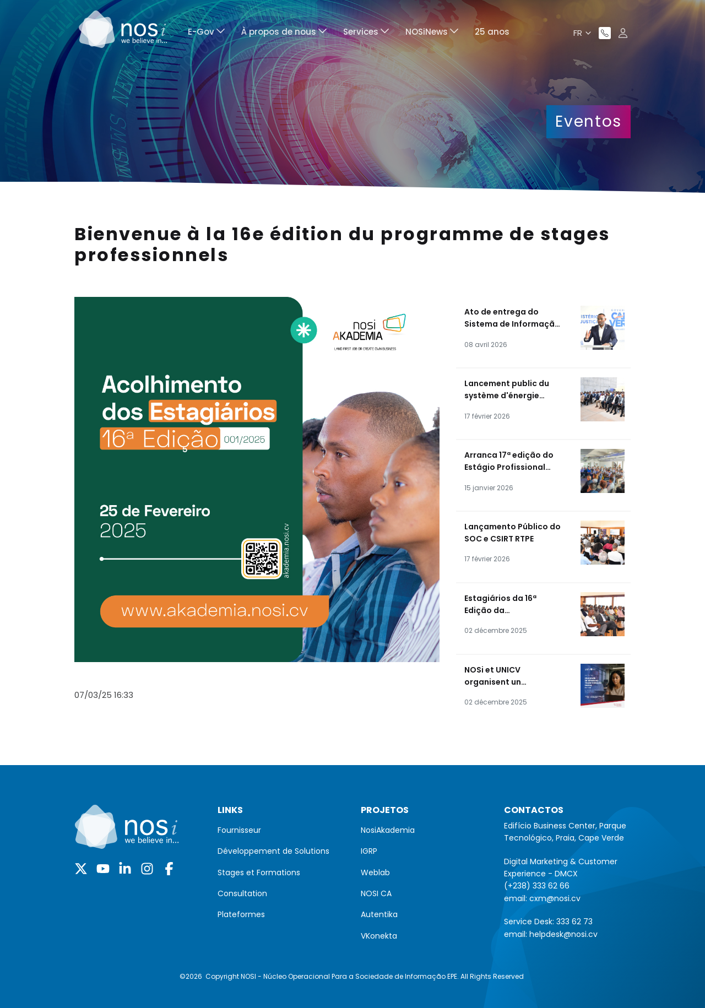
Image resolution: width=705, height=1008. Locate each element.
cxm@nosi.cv (555, 898)
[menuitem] (206, 33)
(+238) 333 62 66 (537, 885)
